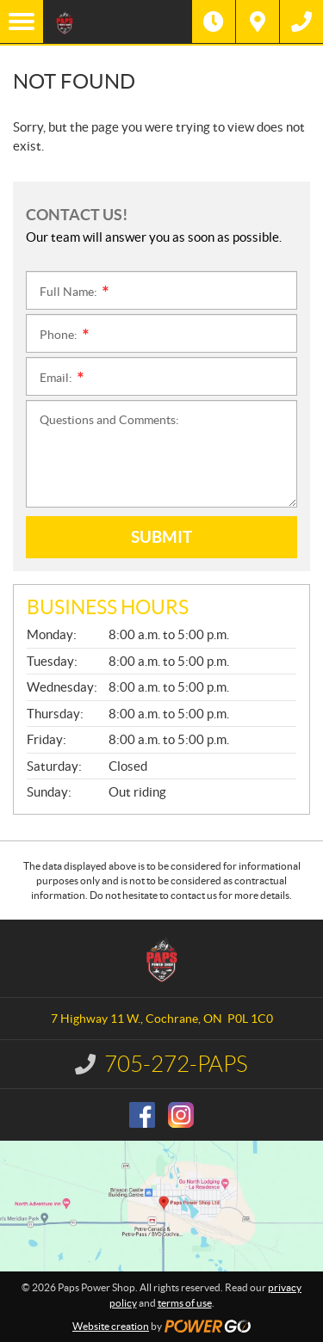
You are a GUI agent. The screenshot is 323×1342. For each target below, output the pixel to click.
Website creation (110, 1326)
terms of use (185, 1302)
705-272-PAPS (176, 1064)
